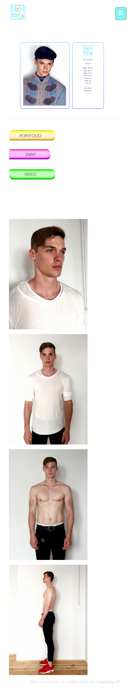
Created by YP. (109, 682)
